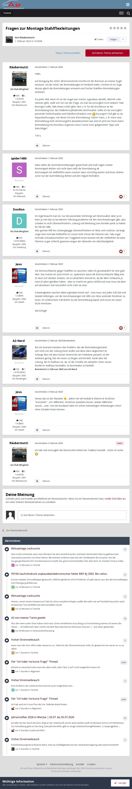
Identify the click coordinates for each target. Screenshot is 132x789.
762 (16, 369)
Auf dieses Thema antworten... (38, 515)
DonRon (18, 209)
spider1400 (18, 158)
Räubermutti (27, 37)
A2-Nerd (19, 341)
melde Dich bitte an (115, 498)
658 (16, 95)
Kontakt (80, 764)
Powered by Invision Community (66, 771)
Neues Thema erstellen (68, 52)
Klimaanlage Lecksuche (25, 548)
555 (19, 237)
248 (19, 292)
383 (16, 186)
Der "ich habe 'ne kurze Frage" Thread (34, 661)
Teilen (99, 39)
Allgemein (35, 671)
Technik (38, 41)
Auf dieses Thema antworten (107, 52)
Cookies (91, 764)
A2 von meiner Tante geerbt (28, 617)
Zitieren (46, 145)
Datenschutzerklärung (61, 764)
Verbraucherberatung (43, 630)
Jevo (19, 264)
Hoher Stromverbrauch (25, 639)
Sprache (42, 764)
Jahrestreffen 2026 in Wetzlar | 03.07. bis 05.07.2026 (42, 717)
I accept (120, 782)
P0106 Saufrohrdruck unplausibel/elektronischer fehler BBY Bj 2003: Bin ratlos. (59, 574)
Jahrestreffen (38, 730)
